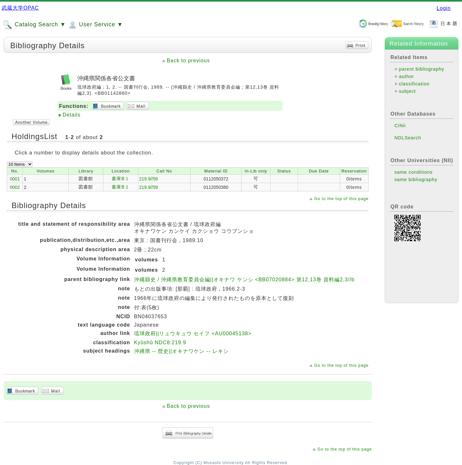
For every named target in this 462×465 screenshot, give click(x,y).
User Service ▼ (95, 25)
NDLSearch (407, 137)
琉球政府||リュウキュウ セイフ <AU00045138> (193, 333)
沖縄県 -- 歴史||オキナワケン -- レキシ (181, 351)
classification (414, 83)
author (406, 76)
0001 (15, 178)
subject (407, 91)
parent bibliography (421, 69)
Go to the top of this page (341, 198)
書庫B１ (121, 178)
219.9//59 (148, 178)
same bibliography (415, 179)
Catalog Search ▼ (34, 25)
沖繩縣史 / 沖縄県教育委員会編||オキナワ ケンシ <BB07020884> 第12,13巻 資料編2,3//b (244, 279)
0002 (15, 187)
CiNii (400, 125)
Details (72, 115)
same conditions (413, 172)
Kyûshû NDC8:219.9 (160, 342)
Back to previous (188, 60)
